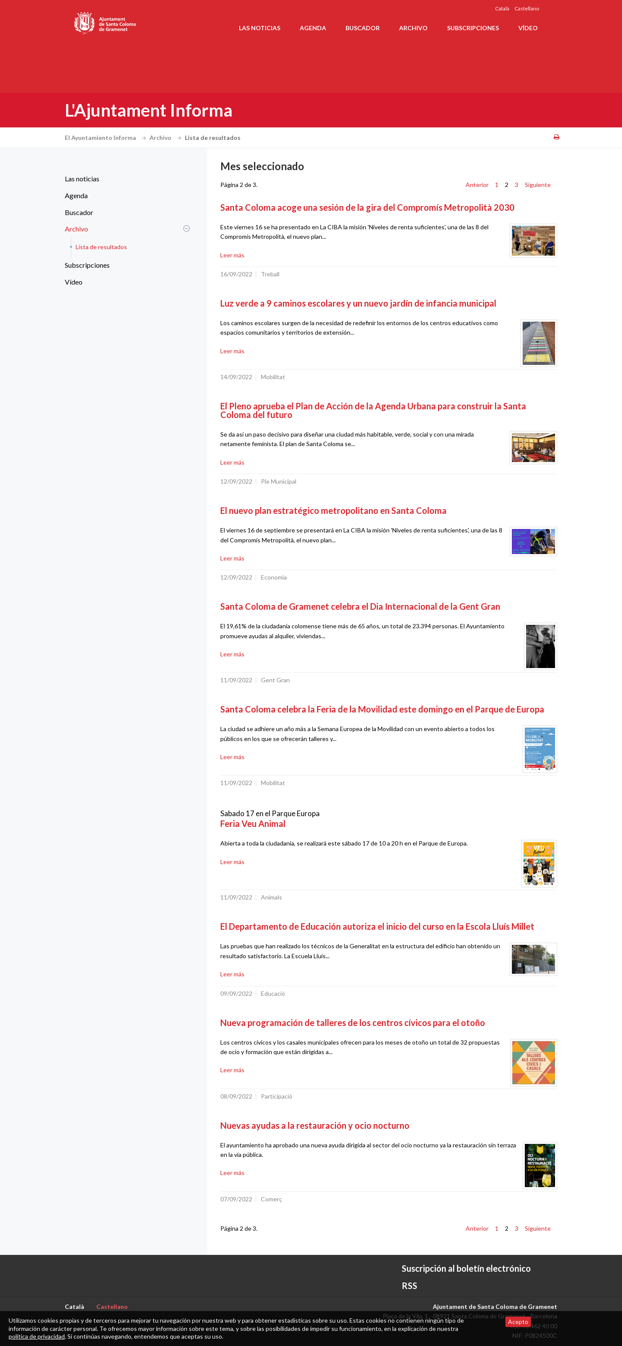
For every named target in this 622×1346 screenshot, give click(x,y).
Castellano (526, 8)
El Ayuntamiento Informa (106, 137)
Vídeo (528, 28)
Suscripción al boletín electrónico (466, 1268)
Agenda (313, 28)
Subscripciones (473, 28)
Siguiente (538, 184)
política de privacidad (37, 1336)
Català (502, 8)
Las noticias (259, 28)
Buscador (363, 28)
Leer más (232, 255)
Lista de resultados (101, 246)
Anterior (477, 184)
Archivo (413, 28)
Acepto (518, 1321)
